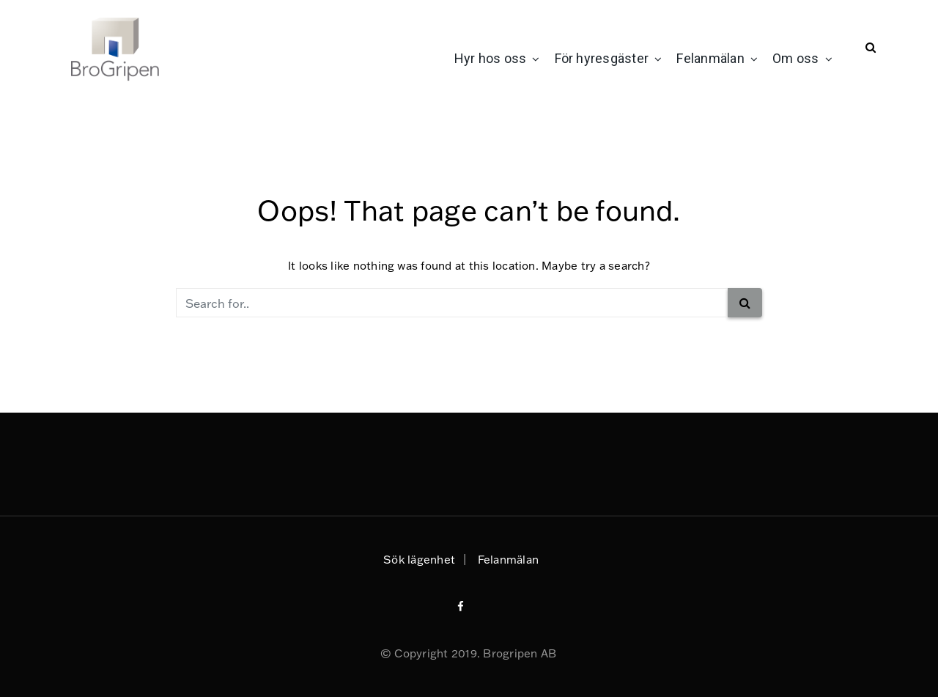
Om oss (795, 58)
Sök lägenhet (419, 560)
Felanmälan (710, 58)
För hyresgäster (602, 58)
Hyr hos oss (490, 58)
